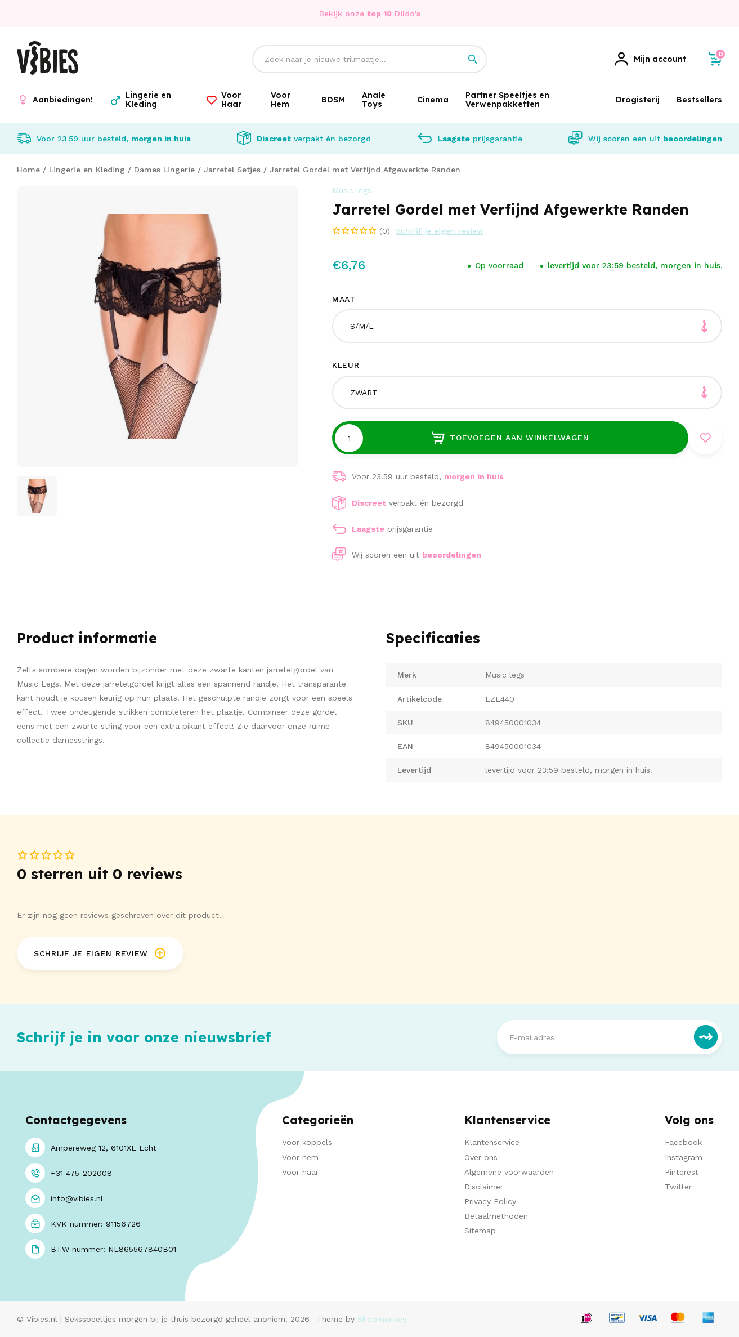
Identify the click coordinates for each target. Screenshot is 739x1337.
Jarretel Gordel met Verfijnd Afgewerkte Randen (365, 169)
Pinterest (681, 1171)
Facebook (683, 1142)
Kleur (346, 364)
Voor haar (300, 1171)
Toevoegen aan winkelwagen (510, 437)
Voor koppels (307, 1142)
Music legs (351, 190)
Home (28, 169)
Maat (344, 299)
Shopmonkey (381, 1319)
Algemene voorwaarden (509, 1171)
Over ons (481, 1157)
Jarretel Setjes (232, 169)
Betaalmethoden (496, 1216)
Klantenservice (491, 1142)
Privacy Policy (490, 1201)
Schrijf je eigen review (439, 230)
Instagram (683, 1157)
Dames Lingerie (164, 169)
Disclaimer (483, 1186)
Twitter (678, 1186)
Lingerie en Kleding (87, 169)
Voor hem (300, 1157)
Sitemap (480, 1231)
